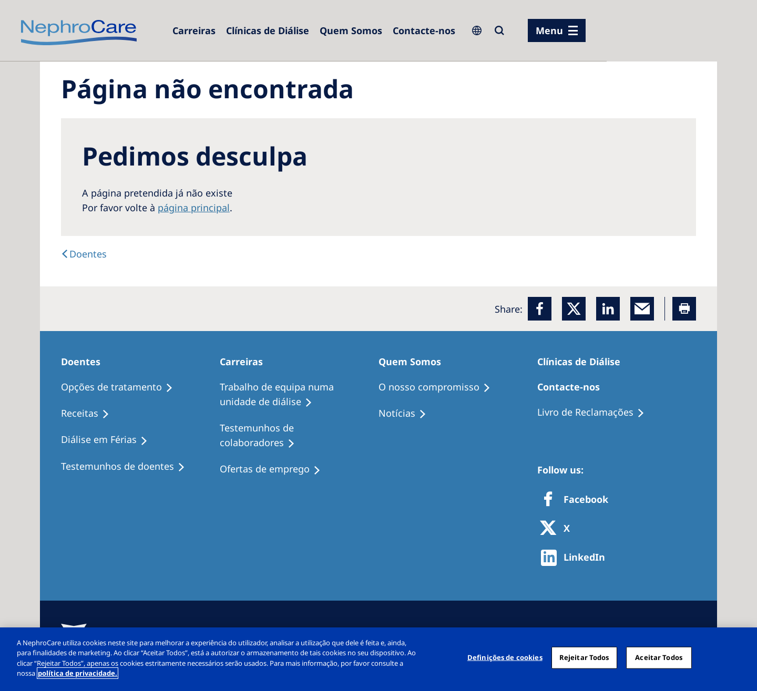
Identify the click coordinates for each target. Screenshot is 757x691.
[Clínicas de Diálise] (267, 30)
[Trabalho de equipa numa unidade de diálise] (299, 394)
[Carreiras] (194, 30)
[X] (558, 529)
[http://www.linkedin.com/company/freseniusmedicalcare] (576, 558)
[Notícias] (407, 413)
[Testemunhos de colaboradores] (299, 435)
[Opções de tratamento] (121, 387)
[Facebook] (539, 309)
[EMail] (642, 309)
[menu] (557, 30)
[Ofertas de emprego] (275, 469)
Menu (549, 30)
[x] (574, 309)
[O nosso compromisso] (439, 387)
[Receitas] (90, 413)
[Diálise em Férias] (109, 440)
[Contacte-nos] (424, 30)
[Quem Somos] (350, 30)
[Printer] (684, 309)
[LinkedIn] (608, 309)
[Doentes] (84, 253)
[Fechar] (740, 657)
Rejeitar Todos (584, 657)
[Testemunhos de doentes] (128, 467)
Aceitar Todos (658, 657)
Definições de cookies (505, 657)
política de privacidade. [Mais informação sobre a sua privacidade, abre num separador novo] (77, 673)
